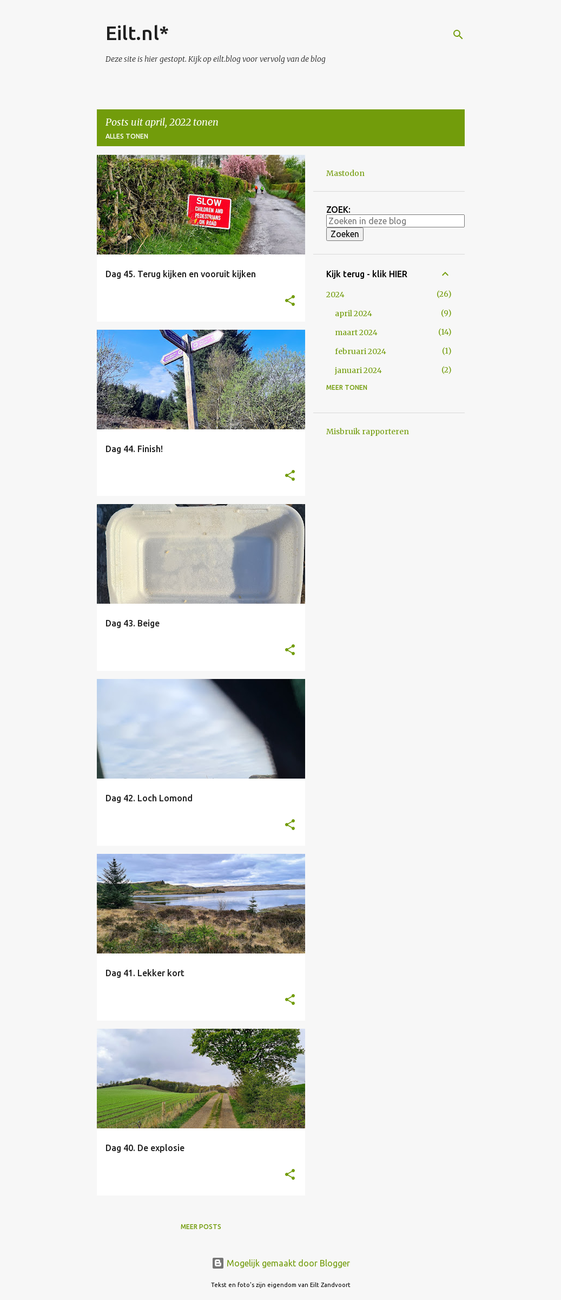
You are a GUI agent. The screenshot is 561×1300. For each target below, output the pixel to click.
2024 (335, 294)
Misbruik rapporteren (367, 431)
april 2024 (353, 313)
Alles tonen (126, 136)
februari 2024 (360, 351)
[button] (289, 301)
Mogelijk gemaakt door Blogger (281, 1263)
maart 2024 (356, 332)
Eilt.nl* (137, 33)
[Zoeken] (458, 35)
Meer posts (201, 1226)
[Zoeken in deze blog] (395, 220)
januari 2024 (358, 370)
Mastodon (345, 173)
